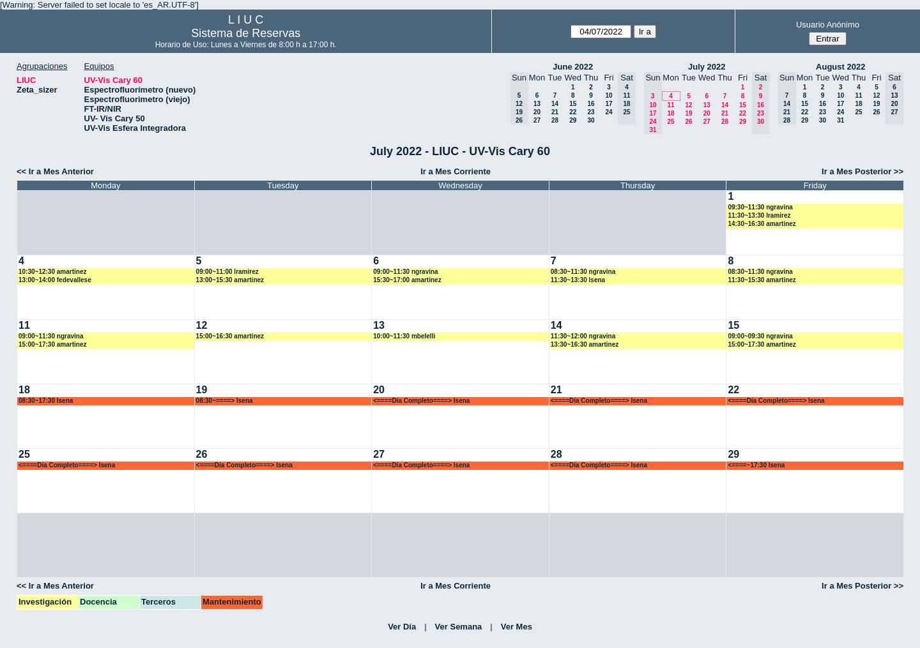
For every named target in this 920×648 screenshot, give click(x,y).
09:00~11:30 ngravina (405, 271)
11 (670, 105)
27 (536, 120)
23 (590, 112)
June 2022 (573, 67)
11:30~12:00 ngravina (583, 336)
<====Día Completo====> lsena (421, 400)
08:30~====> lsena (224, 400)
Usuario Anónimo (827, 24)
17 (608, 103)
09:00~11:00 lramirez (227, 271)
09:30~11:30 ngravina (760, 207)
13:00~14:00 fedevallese (55, 279)
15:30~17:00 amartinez (407, 279)
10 (608, 95)
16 (590, 103)
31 (840, 120)
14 (554, 103)
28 (554, 120)
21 (554, 112)
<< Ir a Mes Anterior (55, 171)
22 (572, 112)
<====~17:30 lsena (756, 465)
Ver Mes (516, 626)
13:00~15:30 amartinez (230, 279)
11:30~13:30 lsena (578, 279)
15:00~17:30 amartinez (52, 344)
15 (572, 103)
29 (572, 120)
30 (590, 120)
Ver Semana (458, 626)
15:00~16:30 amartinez (230, 336)
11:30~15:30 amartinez (761, 279)
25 (670, 121)
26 (688, 121)
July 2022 (707, 67)
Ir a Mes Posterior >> (862, 171)
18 (670, 113)
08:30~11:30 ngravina (583, 271)
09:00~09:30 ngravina (760, 336)
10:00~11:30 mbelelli (404, 336)
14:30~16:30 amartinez (761, 223)
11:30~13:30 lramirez (759, 215)
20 (536, 112)
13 (536, 103)
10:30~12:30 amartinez (52, 271)
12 (688, 105)
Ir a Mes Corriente (455, 171)
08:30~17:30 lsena (46, 400)
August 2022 (840, 67)
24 (608, 112)
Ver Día (402, 626)
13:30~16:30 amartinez (584, 344)
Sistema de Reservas (245, 33)
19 (688, 113)
